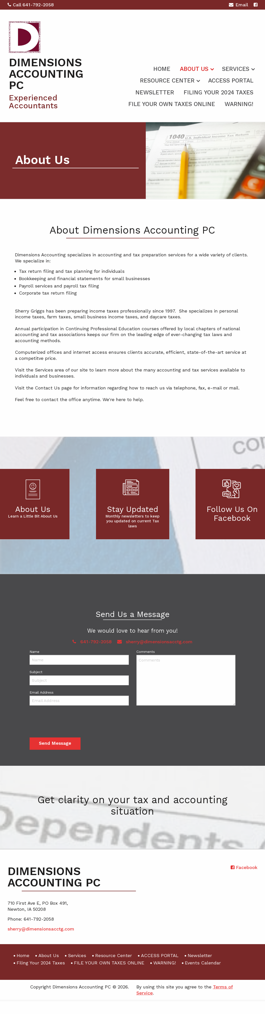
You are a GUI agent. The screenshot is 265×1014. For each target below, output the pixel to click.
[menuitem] (161, 68)
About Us (194, 69)
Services (235, 69)
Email (238, 5)
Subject (36, 672)
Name (34, 652)
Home (161, 69)
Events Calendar (203, 962)
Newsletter (154, 92)
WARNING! (239, 104)
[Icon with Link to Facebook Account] (255, 4)
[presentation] (68, 722)
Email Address (42, 692)
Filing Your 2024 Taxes (218, 92)
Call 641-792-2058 (31, 4)
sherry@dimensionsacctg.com (155, 641)
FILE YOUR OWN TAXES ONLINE (171, 104)
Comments (145, 652)
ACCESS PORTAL (230, 80)
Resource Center (167, 80)
